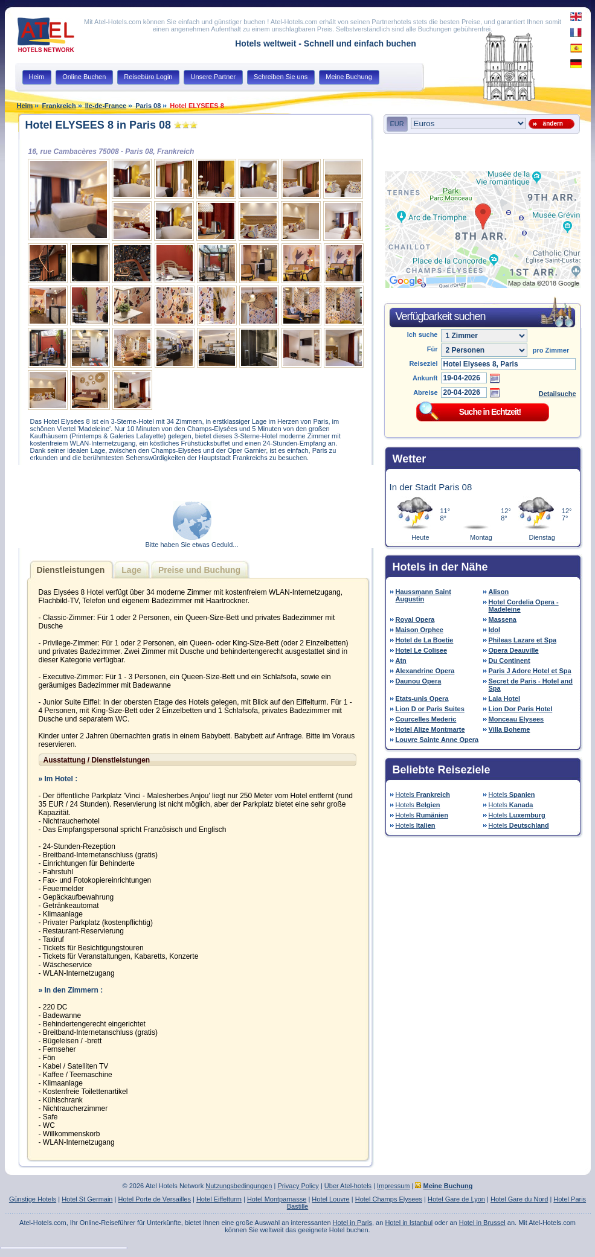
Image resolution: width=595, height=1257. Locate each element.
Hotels (423, 794)
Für (432, 349)
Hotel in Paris (352, 1222)
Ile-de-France (105, 105)
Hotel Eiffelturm (219, 1199)
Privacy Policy (297, 1185)
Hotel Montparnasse (276, 1199)
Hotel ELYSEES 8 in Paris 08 (98, 125)
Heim (25, 105)
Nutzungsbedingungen (238, 1185)
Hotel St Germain (87, 1199)
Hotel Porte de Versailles (154, 1199)
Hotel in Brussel (482, 1222)
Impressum (393, 1185)
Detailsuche (557, 393)
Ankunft (425, 378)
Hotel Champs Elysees (388, 1199)
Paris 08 (148, 105)
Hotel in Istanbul (409, 1222)
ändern (551, 123)
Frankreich (59, 105)
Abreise (425, 392)
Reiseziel (423, 363)
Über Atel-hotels (347, 1185)
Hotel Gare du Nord (519, 1199)
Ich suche (422, 334)
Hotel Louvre (330, 1199)
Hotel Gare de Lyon (456, 1199)
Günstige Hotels (32, 1199)
